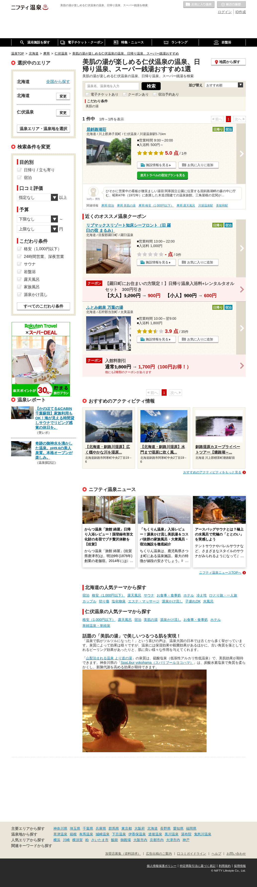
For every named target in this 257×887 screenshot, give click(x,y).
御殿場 (125, 840)
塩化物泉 (119, 601)
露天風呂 (134, 595)
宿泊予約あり (168, 94)
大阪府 (139, 828)
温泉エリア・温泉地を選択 (43, 128)
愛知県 (178, 828)
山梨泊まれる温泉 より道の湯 (109, 658)
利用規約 (225, 866)
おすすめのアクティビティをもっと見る (212, 472)
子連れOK (193, 601)
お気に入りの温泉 (199, 4)
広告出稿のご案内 (159, 853)
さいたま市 (100, 840)
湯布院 (186, 834)
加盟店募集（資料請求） (123, 853)
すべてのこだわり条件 (43, 306)
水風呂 (208, 601)
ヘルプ (216, 853)
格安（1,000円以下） (108, 595)
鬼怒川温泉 (202, 834)
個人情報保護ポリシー (162, 866)
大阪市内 (140, 840)
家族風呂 (32, 287)
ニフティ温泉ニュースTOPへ (220, 572)
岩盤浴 (30, 272)
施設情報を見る (157, 165)
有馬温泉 (86, 834)
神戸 (186, 840)
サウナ (149, 595)
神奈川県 (60, 828)
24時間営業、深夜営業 (44, 256)
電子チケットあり (104, 94)
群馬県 (114, 828)
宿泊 (85, 595)
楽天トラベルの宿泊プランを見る (162, 175)
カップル (89, 601)
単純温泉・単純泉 (96, 626)
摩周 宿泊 (107, 205)
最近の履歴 (231, 4)
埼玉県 (75, 828)
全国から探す (58, 81)
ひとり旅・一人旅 (223, 595)
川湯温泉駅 (205, 205)
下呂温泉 (119, 834)
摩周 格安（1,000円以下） (156, 205)
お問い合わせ (236, 853)
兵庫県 (101, 828)
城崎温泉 (103, 834)
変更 (63, 96)
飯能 (114, 840)
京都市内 (157, 840)
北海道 (152, 828)
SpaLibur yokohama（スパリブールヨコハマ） (157, 663)
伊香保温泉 (137, 834)
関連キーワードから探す (31, 846)
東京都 (126, 828)
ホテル (189, 595)
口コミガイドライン (191, 853)
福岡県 (191, 828)
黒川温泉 (172, 834)
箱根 (73, 834)
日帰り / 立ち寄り (39, 170)
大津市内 (173, 840)
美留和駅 (222, 205)
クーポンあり (138, 94)
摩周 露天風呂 (186, 205)
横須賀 (77, 840)
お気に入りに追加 (200, 165)
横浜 (56, 840)
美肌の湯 (151, 620)
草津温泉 (60, 834)
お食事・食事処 (169, 595)
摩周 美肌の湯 (126, 205)
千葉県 (88, 828)
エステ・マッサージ (143, 601)
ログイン (225, 12)
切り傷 (104, 601)
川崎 (66, 840)
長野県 (165, 828)
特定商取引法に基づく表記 (198, 866)
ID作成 (240, 12)
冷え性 (201, 595)
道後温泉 (155, 834)
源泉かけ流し (172, 601)
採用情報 (240, 866)
